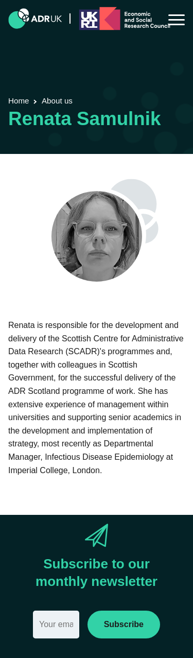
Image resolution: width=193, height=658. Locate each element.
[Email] (56, 624)
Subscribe (124, 624)
